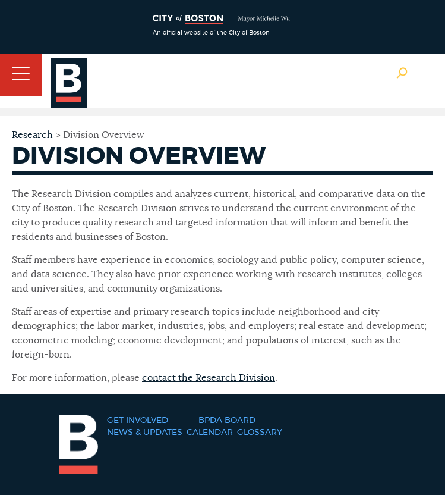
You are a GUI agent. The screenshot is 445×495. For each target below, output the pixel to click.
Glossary (259, 432)
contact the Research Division (208, 378)
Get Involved (137, 420)
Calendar (210, 432)
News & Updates (144, 432)
